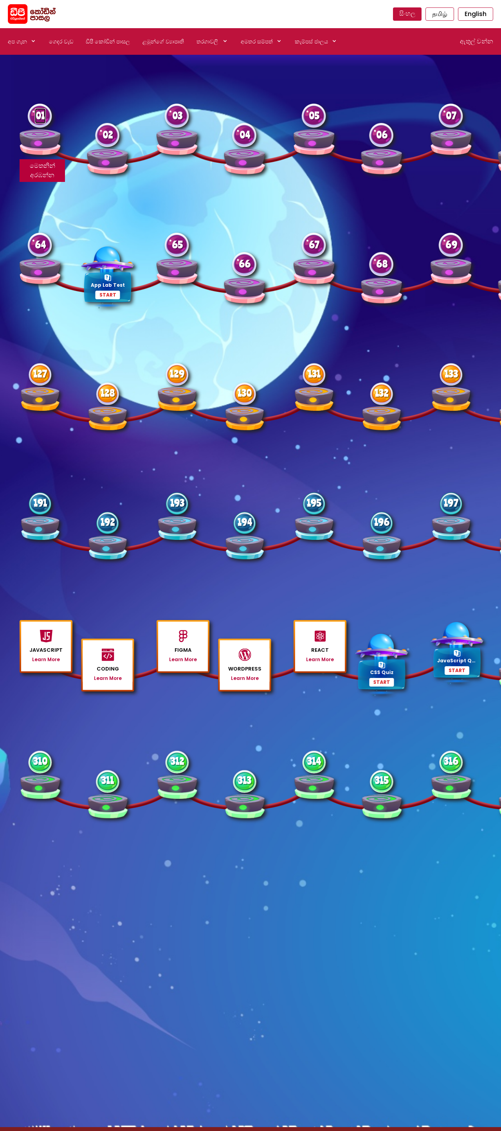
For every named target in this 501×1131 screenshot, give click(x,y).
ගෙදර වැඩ (61, 41)
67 (314, 244)
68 (381, 264)
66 (244, 264)
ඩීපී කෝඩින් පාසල (108, 41)
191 (40, 503)
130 (245, 393)
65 (177, 244)
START (107, 294)
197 (451, 503)
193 (177, 503)
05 (314, 115)
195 (314, 503)
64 (40, 244)
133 (451, 373)
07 (451, 115)
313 (244, 780)
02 (108, 134)
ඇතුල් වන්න (476, 41)
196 (381, 522)
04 (245, 134)
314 (314, 761)
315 (382, 780)
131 (314, 373)
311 (107, 780)
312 (177, 761)
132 (381, 393)
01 (40, 115)
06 (381, 134)
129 (177, 373)
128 (108, 393)
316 (451, 761)
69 (451, 244)
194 (245, 522)
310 (40, 761)
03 (177, 115)
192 (108, 522)
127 (40, 373)
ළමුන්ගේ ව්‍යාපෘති (163, 41)
